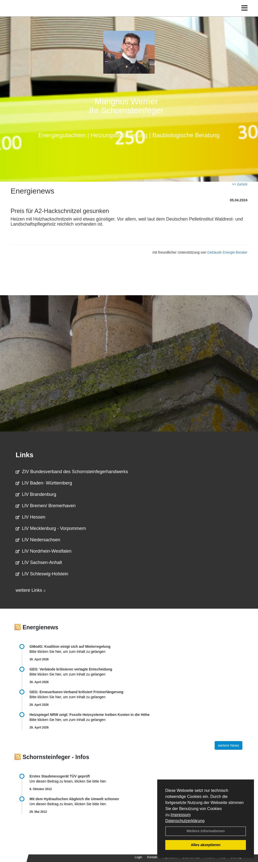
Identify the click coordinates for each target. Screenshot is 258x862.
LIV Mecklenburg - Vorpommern (51, 528)
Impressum (180, 815)
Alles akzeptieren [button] (205, 845)
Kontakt (152, 857)
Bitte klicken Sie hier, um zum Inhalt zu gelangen (67, 652)
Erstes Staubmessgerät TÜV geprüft (59, 776)
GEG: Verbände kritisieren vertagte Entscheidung (70, 669)
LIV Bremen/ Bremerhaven (46, 505)
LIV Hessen (30, 517)
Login (138, 857)
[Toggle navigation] (244, 14)
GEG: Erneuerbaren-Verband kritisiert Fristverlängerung (76, 692)
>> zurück (239, 184)
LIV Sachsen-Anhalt (39, 562)
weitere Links (31, 590)
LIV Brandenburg (36, 494)
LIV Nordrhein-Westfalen (44, 551)
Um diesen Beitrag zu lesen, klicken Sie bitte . (68, 781)
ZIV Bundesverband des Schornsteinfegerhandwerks (72, 471)
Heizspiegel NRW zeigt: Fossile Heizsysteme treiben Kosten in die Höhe (89, 715)
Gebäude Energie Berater (227, 252)
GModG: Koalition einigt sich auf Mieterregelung (69, 646)
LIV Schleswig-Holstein (42, 573)
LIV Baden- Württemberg (44, 483)
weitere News (228, 745)
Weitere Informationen (205, 831)
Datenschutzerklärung (185, 821)
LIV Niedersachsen (38, 539)
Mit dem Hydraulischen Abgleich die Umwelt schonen (74, 799)
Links (25, 455)
